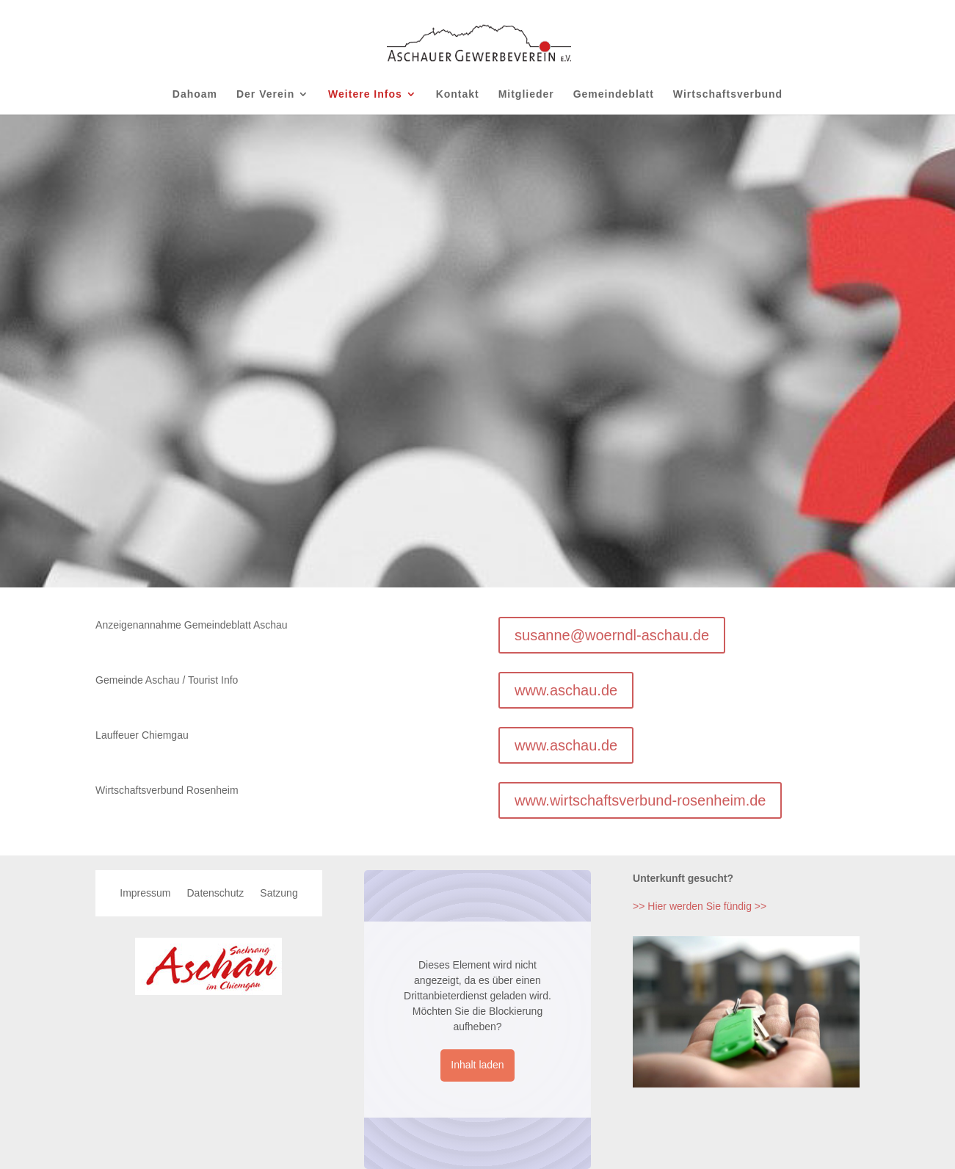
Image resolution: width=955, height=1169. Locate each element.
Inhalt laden (477, 1065)
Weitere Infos (365, 94)
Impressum (145, 893)
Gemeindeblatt (613, 94)
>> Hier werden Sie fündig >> (699, 906)
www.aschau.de (566, 690)
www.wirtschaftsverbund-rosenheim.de (640, 800)
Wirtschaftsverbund (727, 94)
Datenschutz (215, 893)
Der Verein (265, 94)
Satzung (278, 893)
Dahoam (195, 94)
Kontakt (457, 94)
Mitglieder (526, 94)
